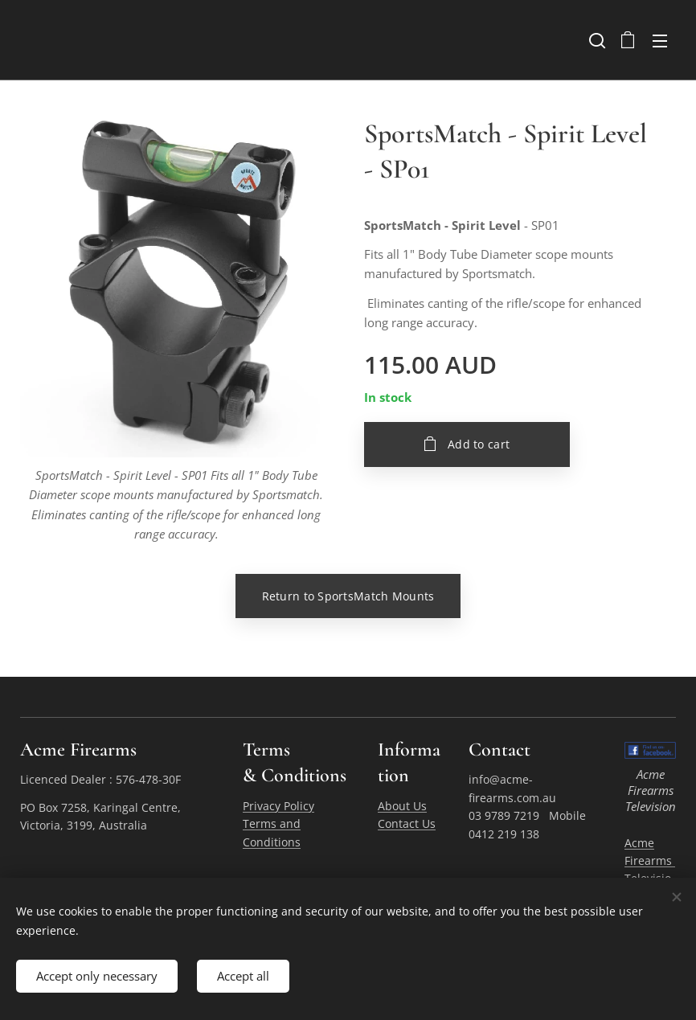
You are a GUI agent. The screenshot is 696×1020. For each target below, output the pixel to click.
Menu (660, 41)
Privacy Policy (278, 805)
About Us (402, 805)
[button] (595, 40)
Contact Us (407, 823)
